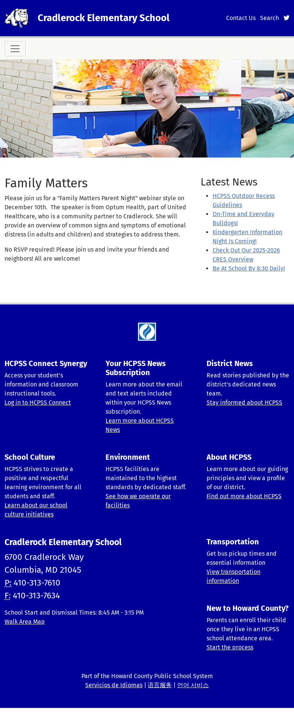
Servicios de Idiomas (113, 685)
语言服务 (160, 685)
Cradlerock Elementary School (104, 18)
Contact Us (241, 18)
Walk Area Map (25, 621)
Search (269, 18)
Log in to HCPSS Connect (38, 402)
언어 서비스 (193, 685)
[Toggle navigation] (15, 48)
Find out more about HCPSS (244, 496)
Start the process (230, 647)
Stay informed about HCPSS (244, 402)
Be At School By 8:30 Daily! (249, 268)
